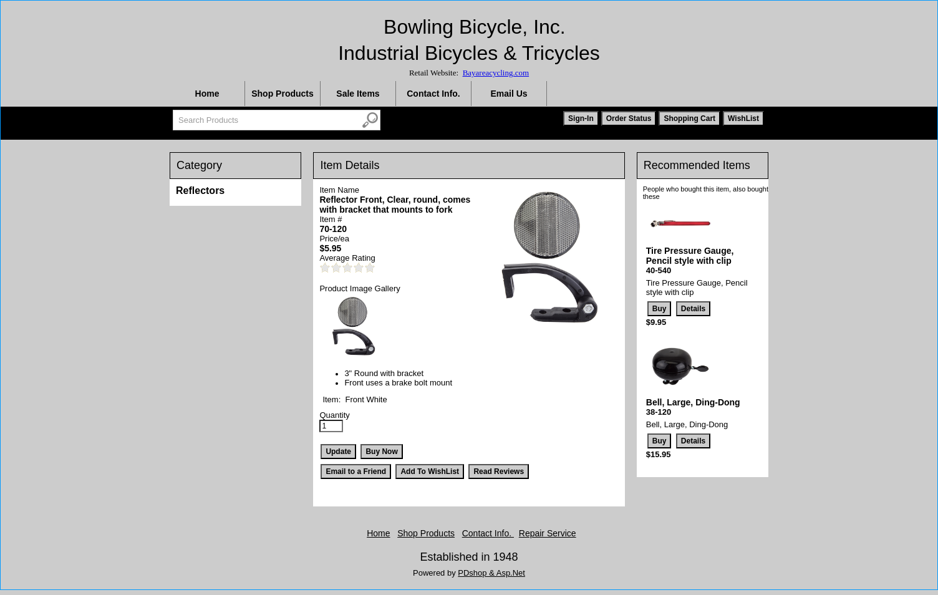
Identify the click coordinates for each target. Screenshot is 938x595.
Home (207, 94)
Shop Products (282, 94)
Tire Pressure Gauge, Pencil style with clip (690, 256)
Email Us (508, 94)
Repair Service (547, 533)
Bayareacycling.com (496, 72)
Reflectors (200, 190)
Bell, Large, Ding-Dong (693, 402)
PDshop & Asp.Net (491, 573)
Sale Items (357, 94)
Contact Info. (433, 94)
